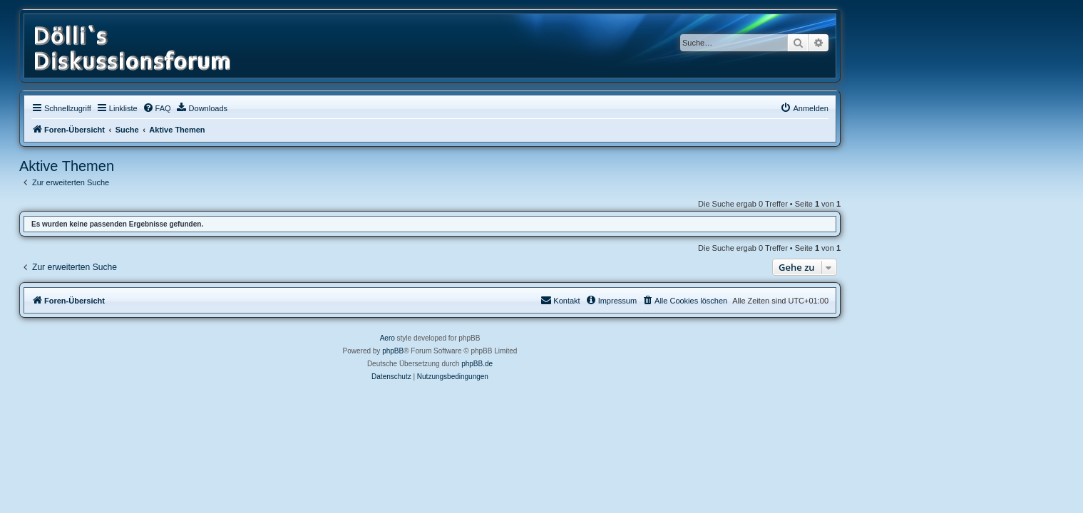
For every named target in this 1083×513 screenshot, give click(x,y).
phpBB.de (589, 364)
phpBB (504, 351)
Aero (498, 338)
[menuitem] (268, 108)
